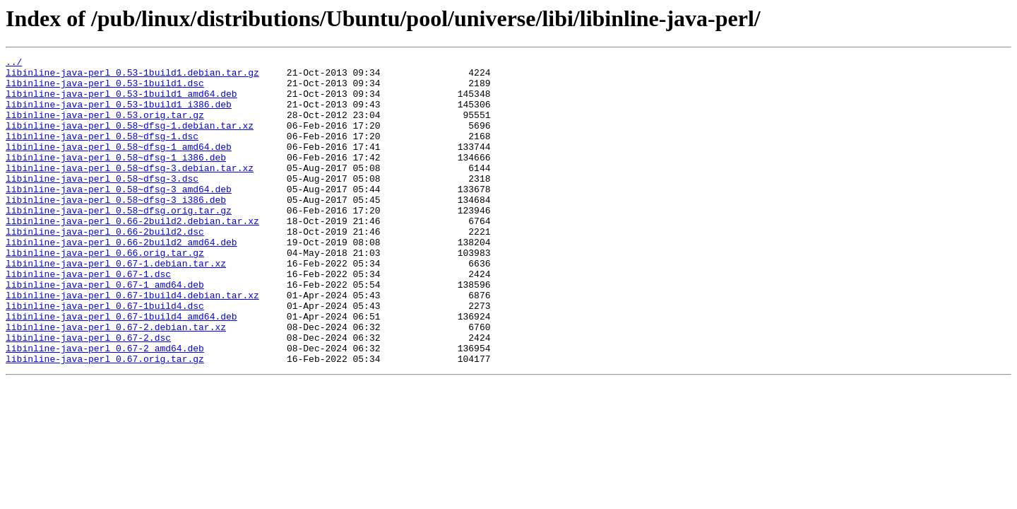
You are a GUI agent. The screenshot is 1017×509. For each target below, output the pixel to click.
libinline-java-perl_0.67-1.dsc (88, 318)
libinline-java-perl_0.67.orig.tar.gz (105, 420)
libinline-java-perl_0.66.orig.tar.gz (105, 292)
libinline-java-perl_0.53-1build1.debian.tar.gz (132, 76)
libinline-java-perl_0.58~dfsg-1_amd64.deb (119, 165)
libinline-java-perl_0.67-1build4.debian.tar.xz (132, 343)
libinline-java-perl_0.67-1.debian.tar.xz (116, 305)
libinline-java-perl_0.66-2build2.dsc (105, 267)
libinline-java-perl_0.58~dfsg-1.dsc (102, 152)
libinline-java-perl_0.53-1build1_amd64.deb (121, 101)
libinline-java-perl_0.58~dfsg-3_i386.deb (116, 229)
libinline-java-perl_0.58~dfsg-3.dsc (102, 203)
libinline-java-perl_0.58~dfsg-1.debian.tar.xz (130, 140)
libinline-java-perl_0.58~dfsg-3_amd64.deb (119, 216)
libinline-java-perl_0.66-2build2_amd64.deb (121, 280)
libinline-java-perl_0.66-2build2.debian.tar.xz (132, 254)
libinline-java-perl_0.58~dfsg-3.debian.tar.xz (130, 191)
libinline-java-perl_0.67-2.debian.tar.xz (116, 381)
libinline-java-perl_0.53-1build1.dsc (105, 89)
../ (14, 63)
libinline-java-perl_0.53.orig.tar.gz (105, 127)
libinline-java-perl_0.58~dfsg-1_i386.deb (116, 178)
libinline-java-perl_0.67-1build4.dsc (105, 356)
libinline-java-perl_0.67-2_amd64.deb (105, 407)
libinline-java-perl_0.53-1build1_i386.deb (119, 114)
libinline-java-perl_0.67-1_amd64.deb (105, 330)
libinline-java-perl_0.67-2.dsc (88, 394)
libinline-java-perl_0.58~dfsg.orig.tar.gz (119, 241)
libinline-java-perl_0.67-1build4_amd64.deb (121, 369)
